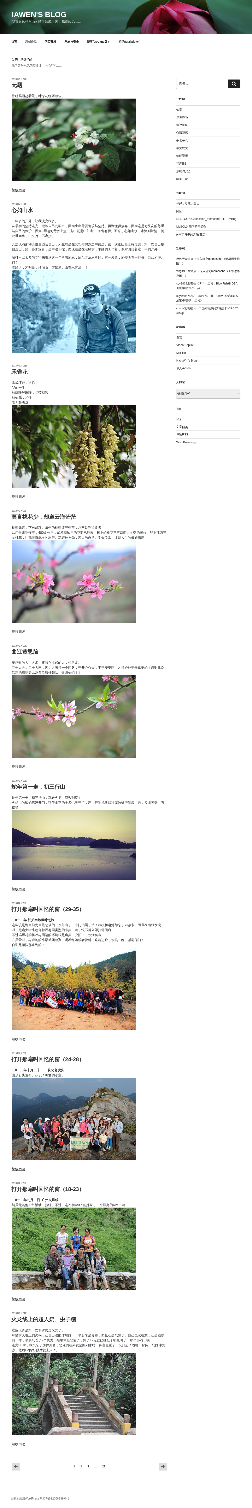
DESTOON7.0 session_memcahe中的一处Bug (206, 219)
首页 (14, 41)
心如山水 (22, 210)
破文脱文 (182, 148)
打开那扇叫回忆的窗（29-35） (47, 909)
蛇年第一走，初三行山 (38, 787)
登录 (179, 419)
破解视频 (182, 155)
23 (104, 1466)
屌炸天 (180, 258)
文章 (182, 426)
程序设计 (182, 163)
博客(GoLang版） (99, 41)
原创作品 (31, 41)
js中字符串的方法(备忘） (192, 234)
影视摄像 (182, 125)
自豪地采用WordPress (25, 1498)
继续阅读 (18, 190)
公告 (179, 109)
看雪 (179, 337)
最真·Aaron (183, 368)
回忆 (179, 211)
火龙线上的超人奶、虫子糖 (43, 1319)
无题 (16, 85)
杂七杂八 (182, 140)
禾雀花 (19, 372)
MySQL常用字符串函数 (191, 226)
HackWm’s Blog (186, 360)
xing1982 (182, 271)
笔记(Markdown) (129, 41)
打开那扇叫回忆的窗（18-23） (47, 1189)
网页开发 (50, 41)
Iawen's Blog (39, 14)
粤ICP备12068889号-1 (54, 1498)
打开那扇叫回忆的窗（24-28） (47, 1059)
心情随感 (182, 132)
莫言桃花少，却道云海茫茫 (43, 517)
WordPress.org (185, 442)
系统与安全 (71, 41)
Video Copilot (184, 345)
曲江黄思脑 (24, 652)
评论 (182, 434)
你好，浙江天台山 (187, 203)
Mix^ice (181, 352)
